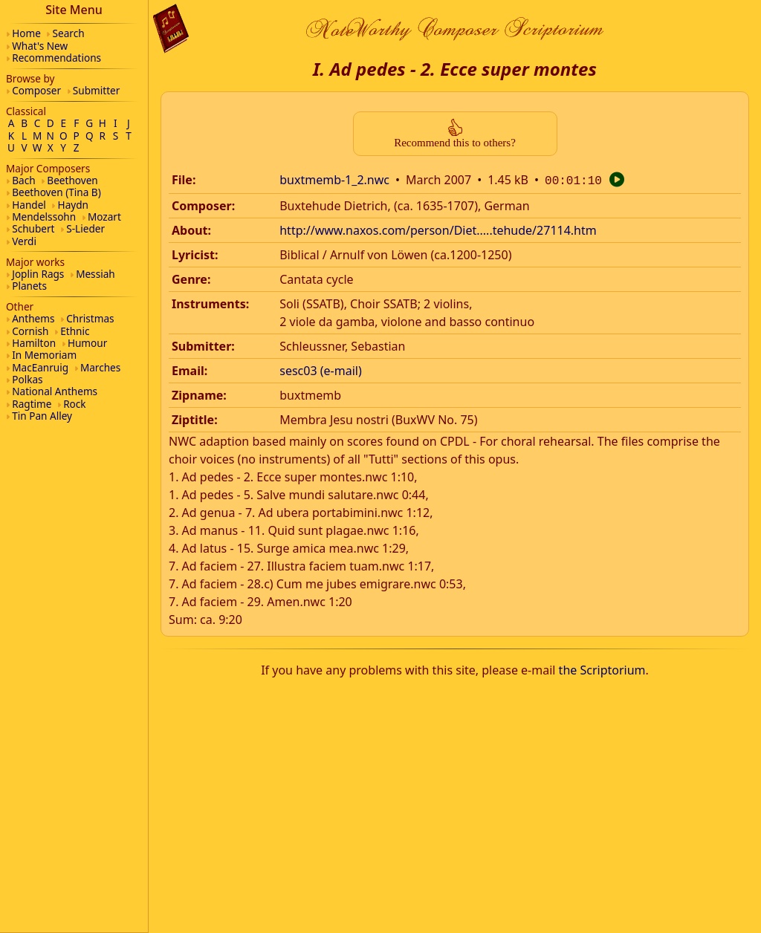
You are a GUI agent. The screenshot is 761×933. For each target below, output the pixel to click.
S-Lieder (85, 228)
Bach (23, 180)
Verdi (24, 241)
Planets (29, 286)
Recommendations (56, 58)
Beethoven (72, 180)
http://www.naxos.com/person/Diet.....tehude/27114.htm (438, 229)
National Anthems (54, 391)
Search (69, 33)
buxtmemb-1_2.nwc (334, 180)
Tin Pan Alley (42, 416)
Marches (100, 367)
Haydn (73, 205)
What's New (40, 46)
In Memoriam (44, 355)
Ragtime (31, 404)
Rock (74, 404)
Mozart (104, 216)
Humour (87, 343)
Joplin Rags (38, 274)
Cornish (30, 331)
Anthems (33, 318)
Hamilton (34, 343)
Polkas (27, 379)
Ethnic (74, 331)
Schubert (33, 228)
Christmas (90, 318)
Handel (29, 205)
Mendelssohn (44, 216)
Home (26, 33)
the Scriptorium (602, 668)
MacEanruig (40, 367)
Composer (36, 90)
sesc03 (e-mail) (320, 369)
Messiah (95, 274)
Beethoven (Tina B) (56, 192)
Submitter (96, 90)
